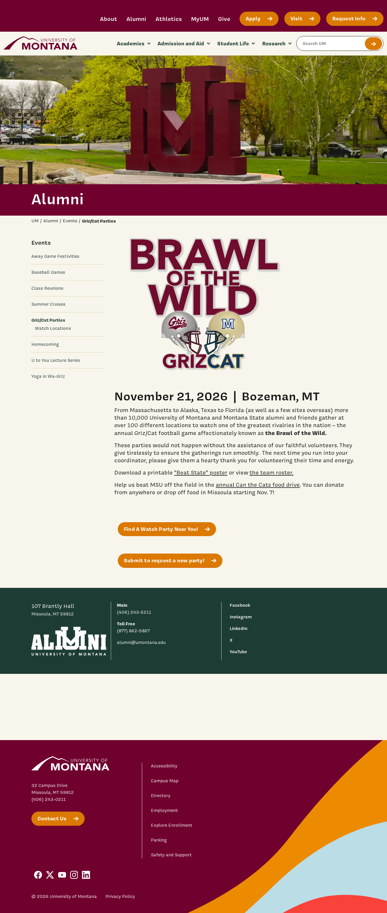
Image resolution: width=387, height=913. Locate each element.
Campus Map (165, 781)
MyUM (200, 19)
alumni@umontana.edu (141, 642)
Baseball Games (48, 272)
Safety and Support (171, 855)
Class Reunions (47, 288)
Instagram (241, 617)
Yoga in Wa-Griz (48, 376)
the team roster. (271, 472)
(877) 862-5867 (133, 631)
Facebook (240, 605)
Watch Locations (53, 328)
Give (224, 19)
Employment (164, 810)
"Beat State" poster (200, 472)
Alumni (136, 19)
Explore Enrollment (171, 825)
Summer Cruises (48, 304)
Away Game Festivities (55, 256)
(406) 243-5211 (134, 612)
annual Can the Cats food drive (258, 484)
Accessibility (164, 766)
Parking (159, 840)
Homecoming (45, 344)
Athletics (169, 19)
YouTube (238, 652)
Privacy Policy (120, 896)
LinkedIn (238, 628)
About (108, 19)
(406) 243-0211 (48, 799)
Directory (160, 796)
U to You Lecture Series (55, 360)
